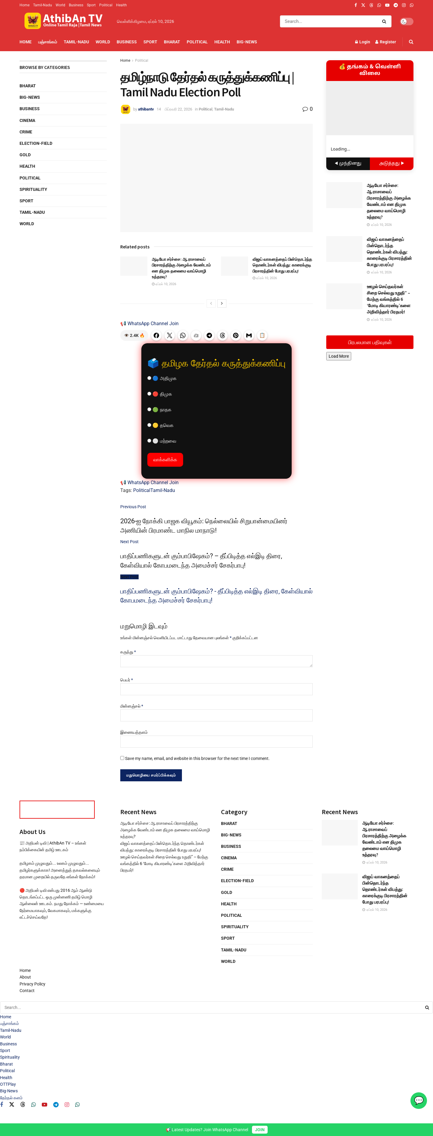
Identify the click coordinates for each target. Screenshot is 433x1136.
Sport (91, 5)
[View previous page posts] (211, 303)
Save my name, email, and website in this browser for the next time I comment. (197, 758)
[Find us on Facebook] (1, 1104)
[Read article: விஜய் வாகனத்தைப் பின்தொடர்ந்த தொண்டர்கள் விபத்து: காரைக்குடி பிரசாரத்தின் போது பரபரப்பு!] (234, 266)
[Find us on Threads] (371, 5)
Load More (339, 356)
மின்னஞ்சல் (131, 706)
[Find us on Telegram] (56, 1104)
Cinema (27, 120)
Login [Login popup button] (362, 41)
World (60, 5)
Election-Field (36, 143)
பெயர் (126, 679)
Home (24, 5)
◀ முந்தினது (348, 163)
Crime (26, 131)
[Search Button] (385, 21)
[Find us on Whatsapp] (33, 1104)
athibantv (146, 109)
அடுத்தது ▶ (391, 163)
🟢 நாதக (159, 409)
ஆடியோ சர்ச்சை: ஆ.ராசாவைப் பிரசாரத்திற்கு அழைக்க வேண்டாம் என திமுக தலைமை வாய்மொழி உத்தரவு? (181, 268)
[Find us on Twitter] (11, 1104)
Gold (25, 154)
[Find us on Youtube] (44, 1104)
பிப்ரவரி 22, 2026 (178, 109)
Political (105, 5)
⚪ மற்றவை (161, 441)
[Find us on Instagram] (67, 1104)
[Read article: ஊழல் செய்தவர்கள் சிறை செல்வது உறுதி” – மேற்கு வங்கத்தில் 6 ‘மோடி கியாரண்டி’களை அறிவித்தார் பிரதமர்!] (344, 296)
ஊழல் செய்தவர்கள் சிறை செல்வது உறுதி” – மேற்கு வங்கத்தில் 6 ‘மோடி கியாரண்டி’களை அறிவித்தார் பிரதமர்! (388, 299)
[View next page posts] (221, 303)
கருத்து (128, 651)
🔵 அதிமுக (162, 378)
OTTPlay (8, 1084)
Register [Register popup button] (385, 41)
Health (121, 5)
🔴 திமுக (159, 394)
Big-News (247, 41)
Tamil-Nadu (42, 5)
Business (76, 5)
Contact (27, 990)
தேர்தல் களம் (11, 1097)
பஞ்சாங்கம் (47, 41)
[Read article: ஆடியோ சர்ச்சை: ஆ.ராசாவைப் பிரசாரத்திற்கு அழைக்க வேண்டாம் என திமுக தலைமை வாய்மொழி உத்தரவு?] (133, 266)
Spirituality (33, 189)
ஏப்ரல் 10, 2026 (164, 284)
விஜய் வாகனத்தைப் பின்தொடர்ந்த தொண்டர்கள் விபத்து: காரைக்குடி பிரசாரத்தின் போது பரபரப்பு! (282, 265)
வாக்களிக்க (165, 459)
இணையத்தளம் (134, 732)
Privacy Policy (32, 984)
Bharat (172, 41)
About (25, 977)
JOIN (260, 1129)
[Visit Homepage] (64, 21)
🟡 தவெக (160, 425)
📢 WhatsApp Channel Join (149, 323)
